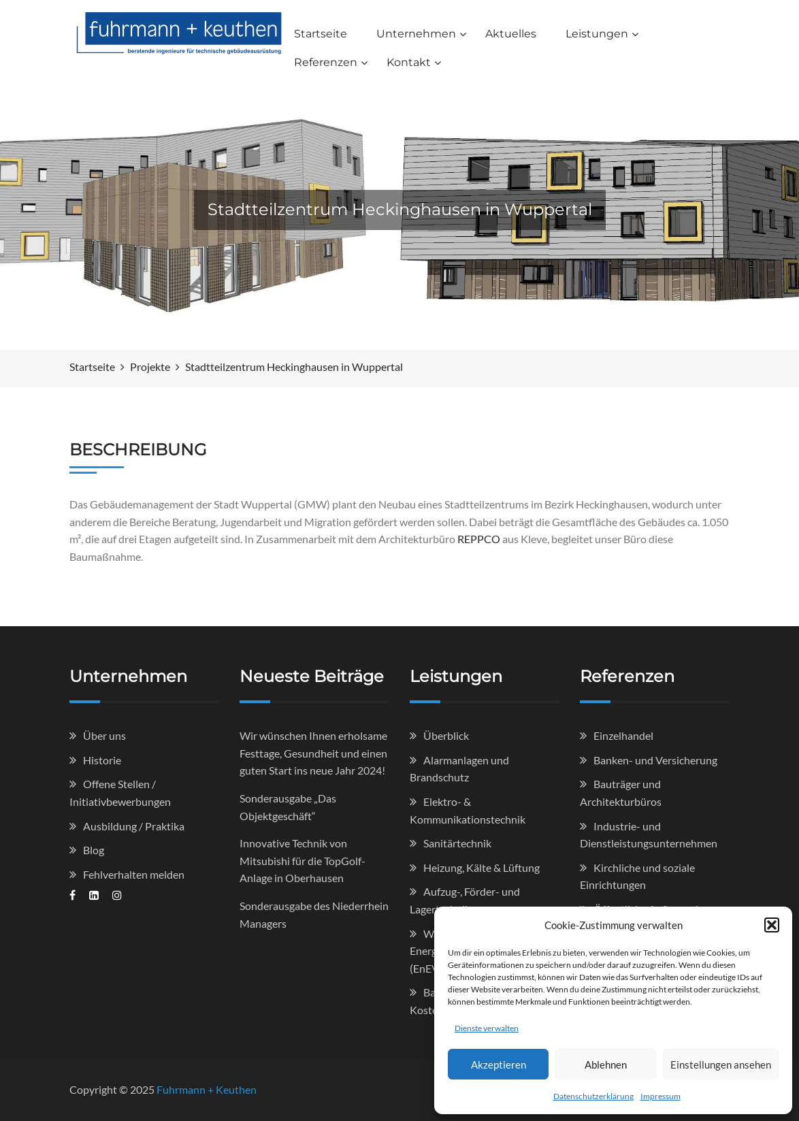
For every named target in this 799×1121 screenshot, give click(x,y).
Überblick (446, 735)
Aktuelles (510, 33)
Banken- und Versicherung (655, 759)
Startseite (320, 33)
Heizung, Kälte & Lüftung (481, 867)
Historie (102, 759)
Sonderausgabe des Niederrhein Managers (314, 914)
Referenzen (325, 62)
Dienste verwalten (487, 1028)
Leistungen (597, 33)
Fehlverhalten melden (133, 874)
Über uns (104, 735)
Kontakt (409, 62)
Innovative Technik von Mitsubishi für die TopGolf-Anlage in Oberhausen (302, 860)
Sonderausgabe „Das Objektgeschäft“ (288, 807)
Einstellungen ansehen (720, 1064)
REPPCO (478, 538)
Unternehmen (416, 33)
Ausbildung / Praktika (133, 825)
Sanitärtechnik (457, 842)
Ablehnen (606, 1064)
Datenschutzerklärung (593, 1096)
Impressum (660, 1096)
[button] (772, 925)
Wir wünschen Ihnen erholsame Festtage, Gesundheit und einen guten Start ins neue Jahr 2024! (313, 753)
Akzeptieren (498, 1064)
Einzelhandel (623, 735)
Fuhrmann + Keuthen (207, 1089)
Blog (93, 849)
